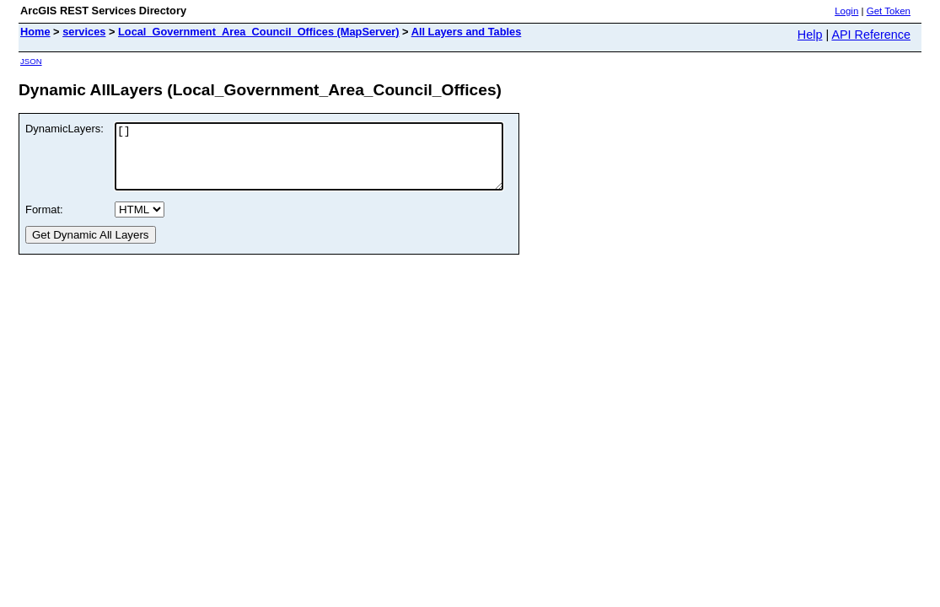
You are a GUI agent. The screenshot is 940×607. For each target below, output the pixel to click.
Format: (44, 222)
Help (810, 34)
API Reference (870, 34)
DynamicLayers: (64, 128)
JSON (31, 61)
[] (332, 162)
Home (35, 31)
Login (846, 11)
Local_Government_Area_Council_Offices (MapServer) (259, 31)
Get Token (888, 11)
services (83, 31)
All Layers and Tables (466, 31)
